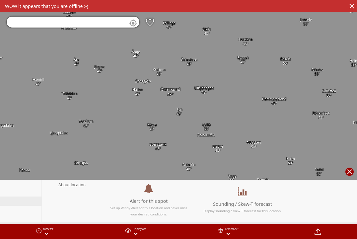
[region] (178, 119)
